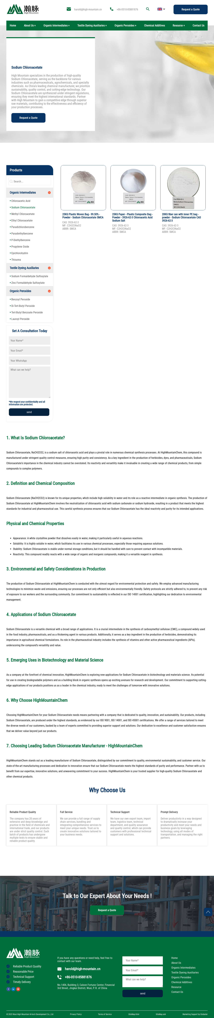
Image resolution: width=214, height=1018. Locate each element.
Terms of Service (105, 1014)
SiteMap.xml (161, 1014)
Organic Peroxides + (125, 25)
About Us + (30, 25)
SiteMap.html (133, 1014)
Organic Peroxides (20, 291)
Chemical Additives (154, 25)
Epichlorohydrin (19, 253)
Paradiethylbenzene (22, 233)
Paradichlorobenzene (22, 227)
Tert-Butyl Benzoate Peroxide (27, 312)
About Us (176, 962)
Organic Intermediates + (56, 25)
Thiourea (16, 259)
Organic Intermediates (23, 192)
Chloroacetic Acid (20, 200)
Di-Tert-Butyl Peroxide (23, 306)
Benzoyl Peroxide (20, 299)
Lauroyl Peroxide (20, 319)
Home (13, 25)
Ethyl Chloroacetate (22, 220)
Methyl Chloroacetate (23, 214)
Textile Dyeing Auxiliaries (24, 268)
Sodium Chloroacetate (23, 207)
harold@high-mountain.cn (88, 9)
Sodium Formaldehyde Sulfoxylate (29, 276)
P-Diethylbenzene (20, 240)
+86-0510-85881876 (127, 9)
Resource (176, 987)
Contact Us (198, 25)
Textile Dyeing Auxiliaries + (92, 25)
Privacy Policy (76, 1014)
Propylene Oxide (20, 246)
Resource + (179, 25)
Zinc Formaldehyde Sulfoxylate (28, 282)
